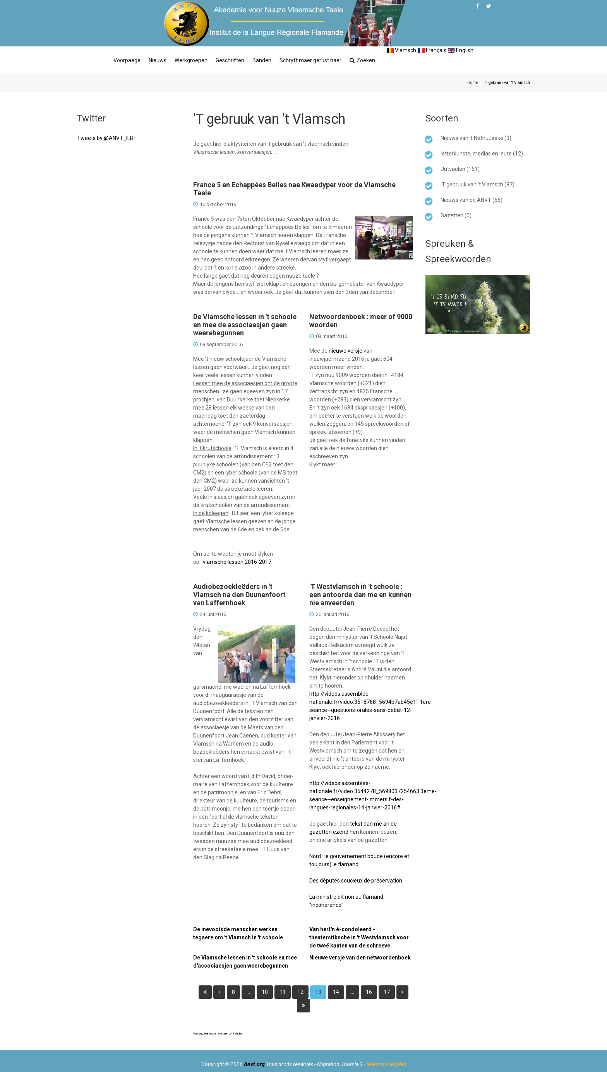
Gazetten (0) (456, 215)
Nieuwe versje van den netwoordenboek (360, 957)
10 (265, 992)
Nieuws (157, 60)
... (248, 992)
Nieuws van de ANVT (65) (471, 200)
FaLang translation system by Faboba (217, 1033)
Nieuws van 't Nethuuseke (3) (476, 138)
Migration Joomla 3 (340, 1064)
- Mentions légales (385, 1064)
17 (387, 992)
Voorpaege (127, 60)
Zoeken (362, 60)
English (460, 50)
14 (336, 992)
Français (432, 50)
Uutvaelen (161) (460, 169)
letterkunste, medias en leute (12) (482, 153)
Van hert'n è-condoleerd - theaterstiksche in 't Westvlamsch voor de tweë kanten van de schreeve (359, 937)
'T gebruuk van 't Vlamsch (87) (477, 184)
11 (282, 992)
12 (300, 992)
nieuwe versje (345, 351)
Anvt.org (254, 1064)
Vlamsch (401, 50)
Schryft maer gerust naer (310, 60)
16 (369, 992)
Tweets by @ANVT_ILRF (106, 138)
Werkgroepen (191, 60)
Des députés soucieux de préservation (355, 880)
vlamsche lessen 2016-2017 (237, 562)
